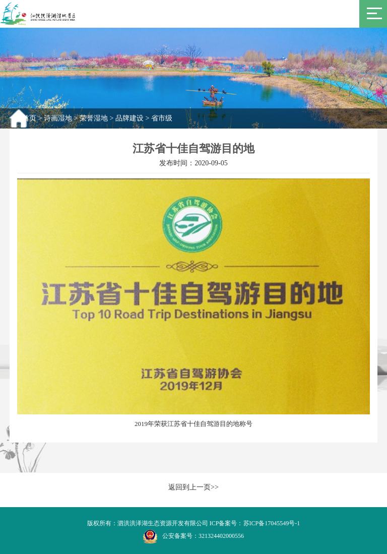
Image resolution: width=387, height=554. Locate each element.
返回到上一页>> (193, 487)
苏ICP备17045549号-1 (271, 523)
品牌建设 (129, 118)
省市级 (161, 118)
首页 (29, 118)
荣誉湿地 (94, 118)
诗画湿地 (58, 118)
